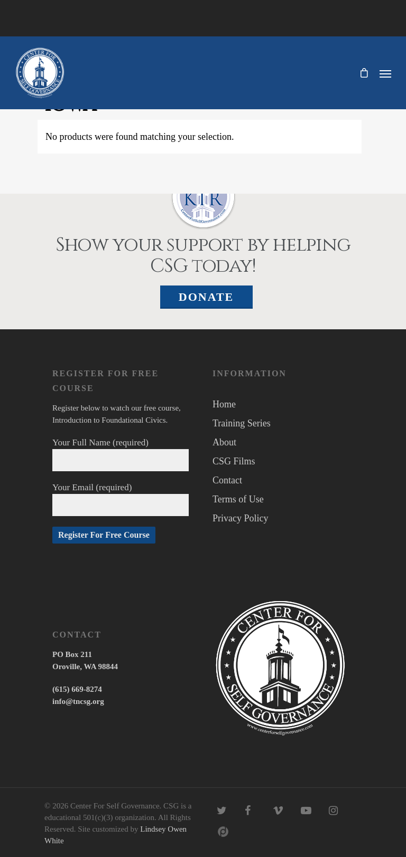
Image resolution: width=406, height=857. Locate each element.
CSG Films (234, 461)
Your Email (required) (120, 499)
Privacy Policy (241, 518)
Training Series (242, 423)
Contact (227, 480)
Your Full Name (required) (120, 454)
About (224, 442)
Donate (206, 296)
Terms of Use (238, 499)
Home (224, 404)
